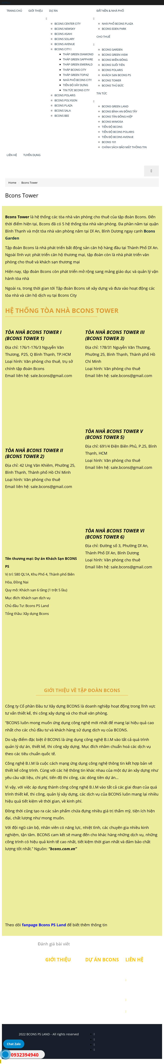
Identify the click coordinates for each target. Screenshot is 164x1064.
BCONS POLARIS (64, 95)
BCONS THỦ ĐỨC (113, 85)
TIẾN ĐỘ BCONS (112, 127)
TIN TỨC (102, 93)
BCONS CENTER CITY (67, 24)
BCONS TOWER (111, 80)
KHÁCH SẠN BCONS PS (116, 75)
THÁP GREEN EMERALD (77, 64)
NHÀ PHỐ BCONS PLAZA (117, 24)
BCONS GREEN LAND (115, 106)
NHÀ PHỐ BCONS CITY (77, 80)
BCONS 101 (109, 142)
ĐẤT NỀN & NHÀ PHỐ (110, 11)
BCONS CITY (62, 49)
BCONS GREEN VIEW (115, 55)
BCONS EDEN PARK (114, 29)
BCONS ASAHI (63, 34)
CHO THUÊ (103, 36)
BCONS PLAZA (63, 105)
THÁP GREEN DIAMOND (78, 54)
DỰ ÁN (53, 11)
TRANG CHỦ (14, 11)
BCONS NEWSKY (64, 29)
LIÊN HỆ (12, 155)
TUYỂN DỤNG (31, 155)
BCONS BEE (61, 116)
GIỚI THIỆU (35, 11)
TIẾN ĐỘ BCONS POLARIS (118, 132)
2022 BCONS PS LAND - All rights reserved (49, 1034)
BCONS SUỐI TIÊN (113, 65)
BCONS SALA (62, 110)
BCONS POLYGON (65, 100)
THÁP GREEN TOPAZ (76, 75)
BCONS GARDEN (112, 49)
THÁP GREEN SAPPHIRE (78, 59)
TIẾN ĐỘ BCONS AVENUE (117, 137)
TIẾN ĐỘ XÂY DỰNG (75, 85)
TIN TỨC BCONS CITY (76, 90)
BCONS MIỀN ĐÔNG (114, 60)
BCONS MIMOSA (112, 121)
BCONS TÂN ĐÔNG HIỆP (117, 116)
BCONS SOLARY (64, 39)
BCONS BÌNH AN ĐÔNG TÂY (119, 111)
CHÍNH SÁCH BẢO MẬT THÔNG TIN (124, 147)
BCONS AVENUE (64, 44)
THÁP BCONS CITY (74, 70)
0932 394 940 (144, 1000)
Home (12, 182)
